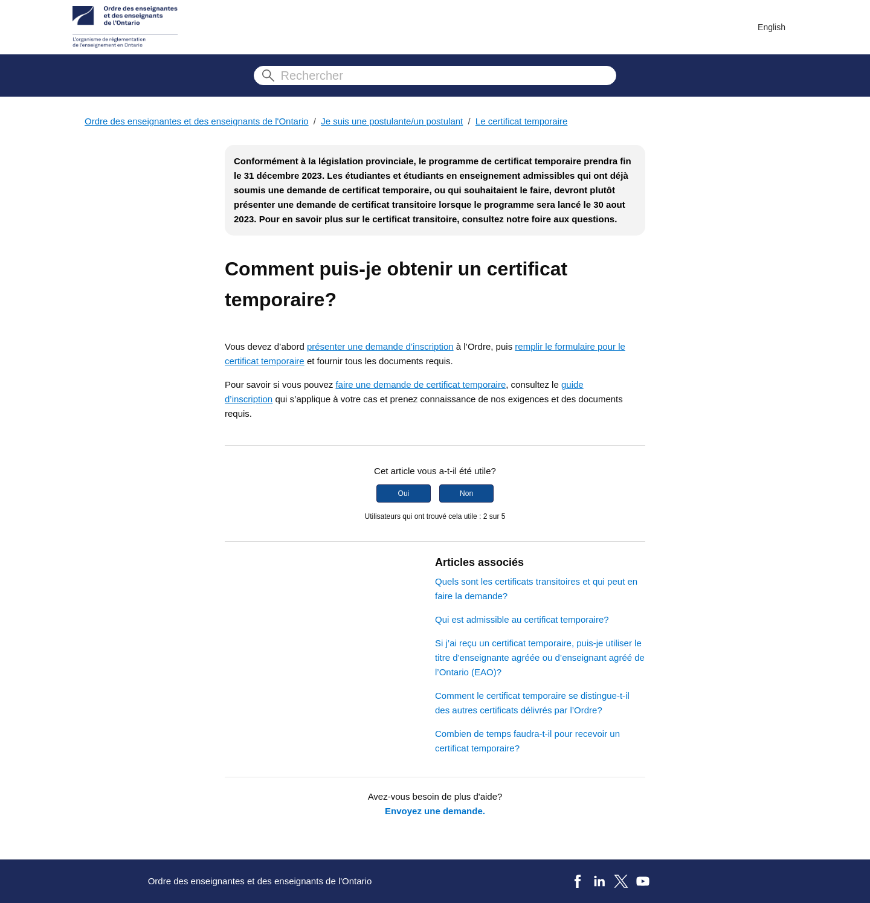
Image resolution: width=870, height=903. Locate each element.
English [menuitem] (771, 27)
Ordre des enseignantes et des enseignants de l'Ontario (197, 121)
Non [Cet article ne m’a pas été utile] (466, 493)
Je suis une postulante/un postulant (392, 121)
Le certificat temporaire (521, 121)
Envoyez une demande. (435, 811)
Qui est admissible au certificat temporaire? (522, 619)
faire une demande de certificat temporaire (420, 384)
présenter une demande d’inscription (380, 346)
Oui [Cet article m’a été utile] (404, 493)
